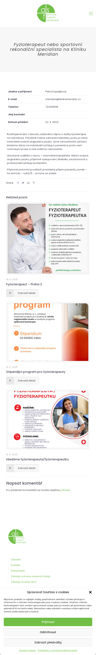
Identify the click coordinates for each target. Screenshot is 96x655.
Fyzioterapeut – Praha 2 (24, 284)
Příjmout (48, 622)
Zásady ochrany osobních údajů (30, 576)
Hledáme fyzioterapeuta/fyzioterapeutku (37, 459)
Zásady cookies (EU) (23, 582)
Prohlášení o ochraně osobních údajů (57, 650)
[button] (90, 592)
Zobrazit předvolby (48, 642)
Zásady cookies (27, 650)
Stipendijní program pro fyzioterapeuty (35, 372)
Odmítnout (48, 632)
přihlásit (65, 490)
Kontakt (15, 565)
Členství (16, 559)
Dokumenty (18, 570)
